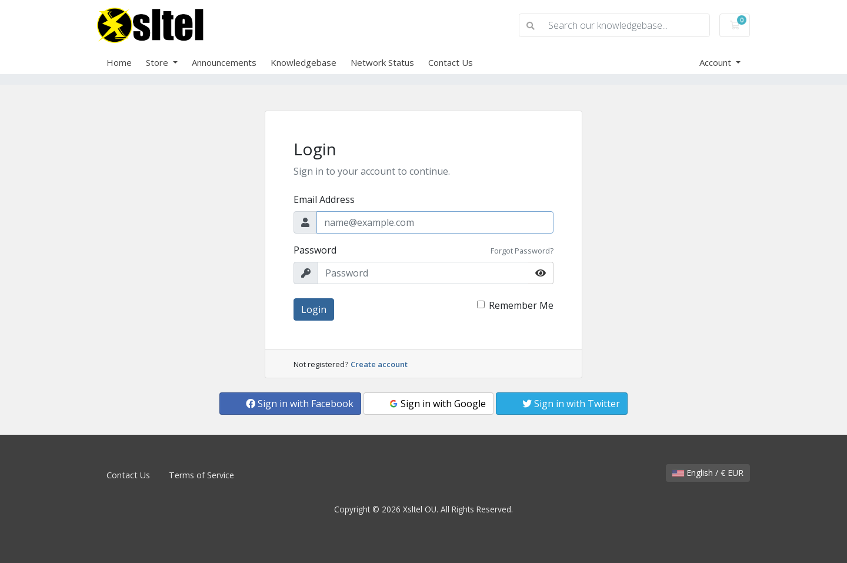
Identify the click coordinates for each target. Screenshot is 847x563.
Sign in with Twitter (571, 403)
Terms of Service (201, 475)
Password (315, 250)
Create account (379, 364)
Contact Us (450, 62)
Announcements (224, 62)
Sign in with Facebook (300, 403)
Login (313, 309)
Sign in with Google (437, 403)
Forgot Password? (522, 250)
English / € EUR (707, 472)
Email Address (324, 199)
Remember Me (521, 305)
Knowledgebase (303, 62)
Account (716, 62)
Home (119, 62)
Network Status (382, 62)
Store (158, 62)
